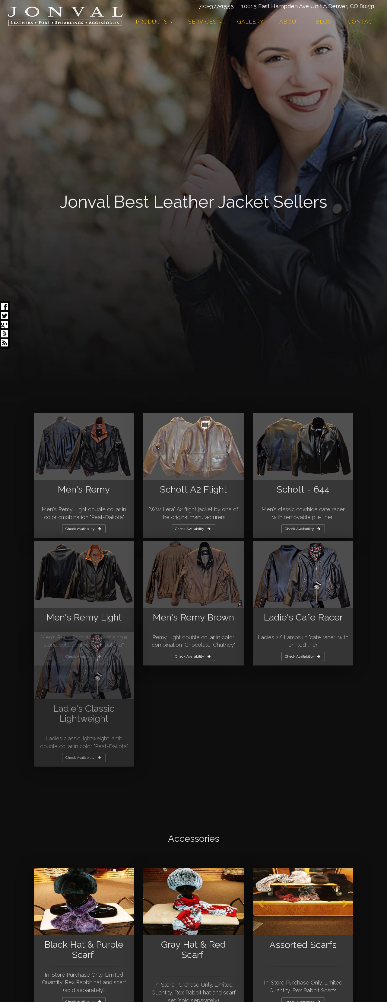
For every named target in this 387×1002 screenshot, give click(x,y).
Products (154, 21)
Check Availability (83, 880)
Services (204, 21)
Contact (361, 21)
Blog (324, 21)
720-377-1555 (216, 6)
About (289, 21)
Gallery (250, 21)
